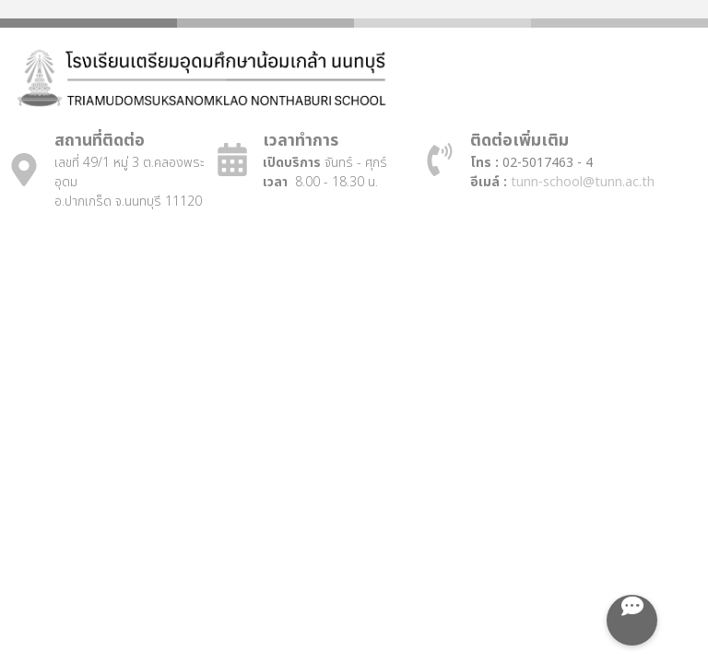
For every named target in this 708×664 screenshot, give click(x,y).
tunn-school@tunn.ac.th (583, 182)
